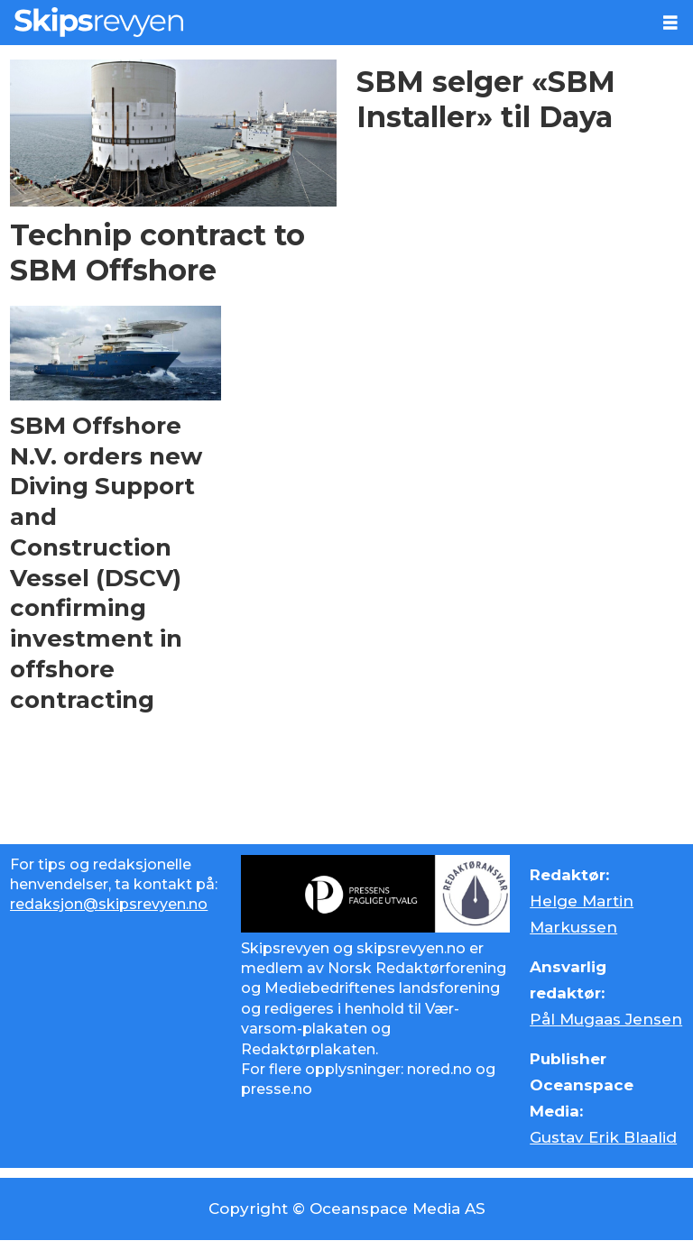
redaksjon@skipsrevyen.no (109, 904)
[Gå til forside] (98, 22)
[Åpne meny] (670, 23)
